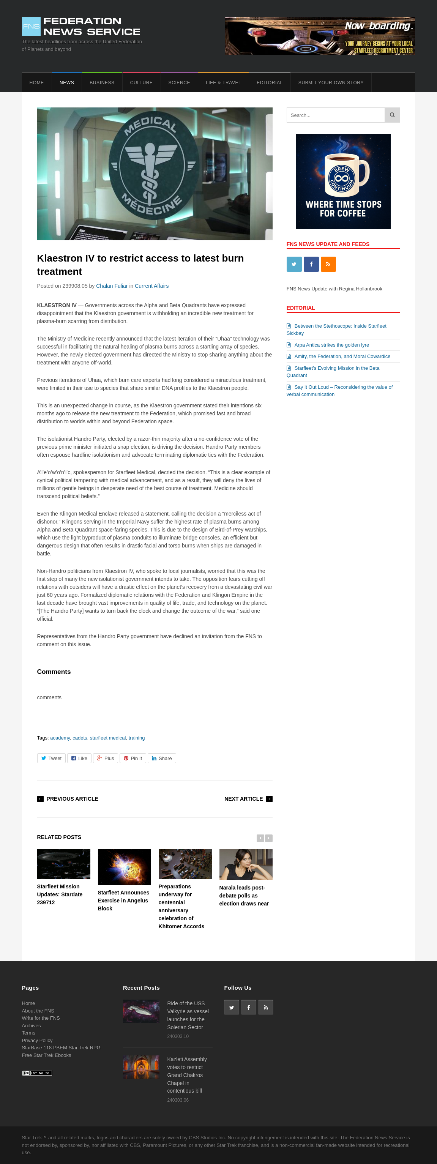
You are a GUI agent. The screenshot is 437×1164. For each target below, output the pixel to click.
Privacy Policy (37, 1040)
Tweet (51, 758)
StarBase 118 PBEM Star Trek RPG (61, 1047)
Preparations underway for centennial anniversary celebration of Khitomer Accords (185, 889)
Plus (105, 758)
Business (102, 82)
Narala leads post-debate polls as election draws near (246, 878)
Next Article (243, 799)
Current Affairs (152, 286)
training (137, 738)
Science (179, 82)
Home (37, 82)
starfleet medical (108, 738)
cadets (80, 738)
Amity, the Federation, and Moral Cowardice (339, 356)
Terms (28, 1033)
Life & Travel (223, 82)
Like (79, 758)
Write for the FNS (41, 1018)
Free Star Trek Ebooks (46, 1055)
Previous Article (72, 799)
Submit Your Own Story (331, 82)
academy (60, 738)
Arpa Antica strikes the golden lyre (328, 345)
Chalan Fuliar (112, 286)
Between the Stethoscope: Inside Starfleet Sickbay (337, 329)
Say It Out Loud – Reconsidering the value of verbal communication (340, 390)
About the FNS (38, 1011)
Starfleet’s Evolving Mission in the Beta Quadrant (333, 372)
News (67, 82)
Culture (141, 82)
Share (162, 758)
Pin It (133, 758)
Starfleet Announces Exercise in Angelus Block (124, 880)
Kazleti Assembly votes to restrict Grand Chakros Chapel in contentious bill (187, 1075)
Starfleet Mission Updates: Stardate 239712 (63, 877)
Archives (31, 1025)
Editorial (269, 82)
